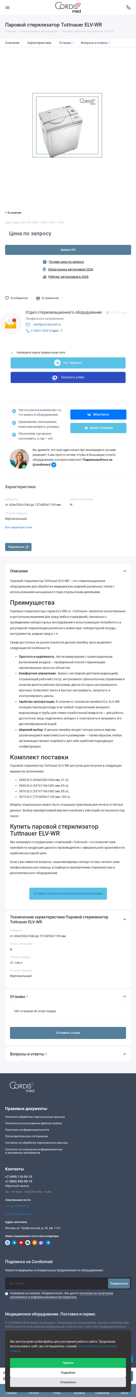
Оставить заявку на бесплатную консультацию (68, 893)
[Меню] (7, 7)
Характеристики (39, 43)
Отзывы (66, 43)
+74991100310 (41, 331)
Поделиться (18, 547)
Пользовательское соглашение (26, 1136)
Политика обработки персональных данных (35, 1116)
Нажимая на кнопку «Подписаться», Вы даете (61, 1295)
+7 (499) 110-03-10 (18, 1176)
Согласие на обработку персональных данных (36, 1142)
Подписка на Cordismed (29, 1262)
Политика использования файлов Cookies (33, 1123)
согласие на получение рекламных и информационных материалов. (61, 1295)
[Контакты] (128, 7)
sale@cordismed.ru (17, 1206)
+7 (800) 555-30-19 (18, 1181)
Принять (68, 1362)
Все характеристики (18, 527)
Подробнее (68, 1372)
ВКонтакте (98, 414)
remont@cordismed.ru (19, 1214)
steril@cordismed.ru (47, 324)
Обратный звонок (17, 1186)
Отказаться (68, 1382)
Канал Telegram (98, 428)
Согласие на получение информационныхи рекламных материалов (33, 1151)
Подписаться (119, 1283)
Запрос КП (68, 250)
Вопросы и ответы (96, 43)
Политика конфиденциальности (27, 1129)
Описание (12, 43)
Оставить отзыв (68, 1033)
